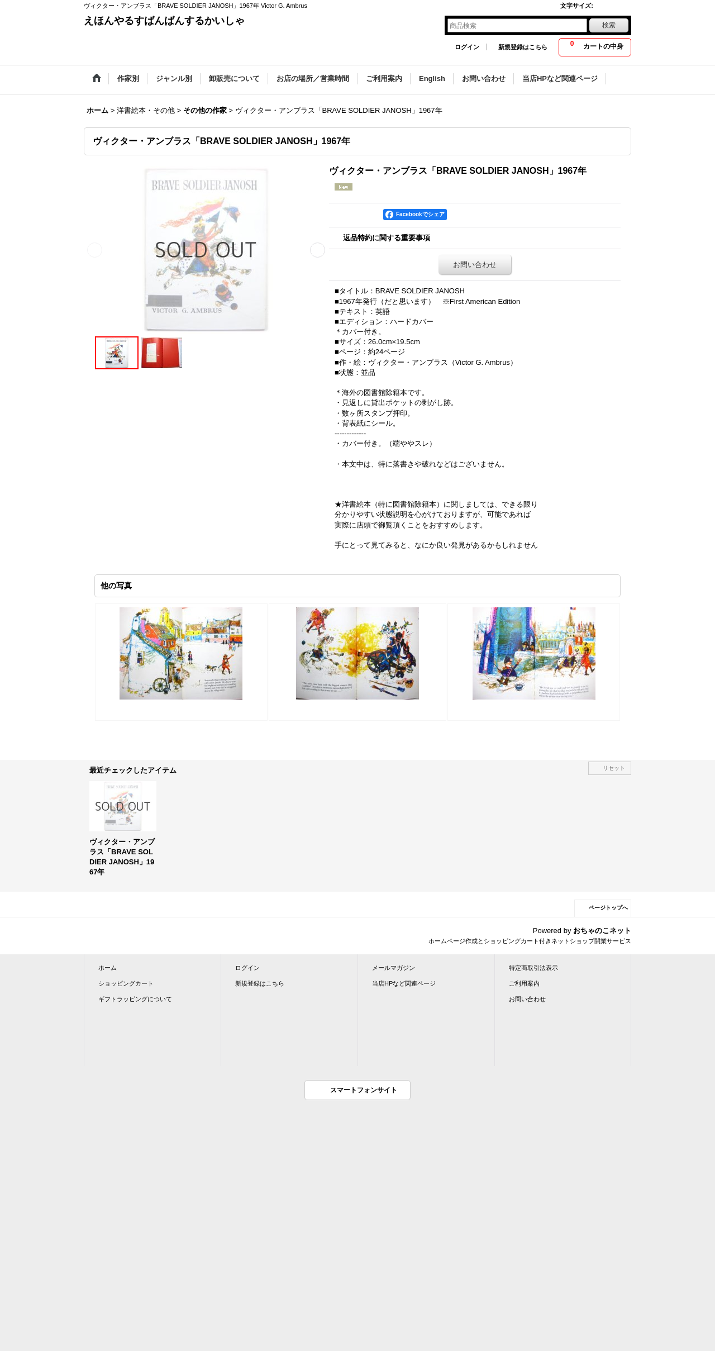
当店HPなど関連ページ (404, 983)
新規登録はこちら (522, 47)
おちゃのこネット (602, 930)
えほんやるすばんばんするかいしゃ (164, 20)
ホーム (107, 967)
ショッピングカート (126, 983)
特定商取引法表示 (533, 967)
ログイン (467, 47)
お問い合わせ (475, 264)
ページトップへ (608, 908)
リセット (614, 768)
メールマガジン (393, 967)
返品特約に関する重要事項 (386, 238)
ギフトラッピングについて (135, 999)
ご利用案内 (524, 983)
